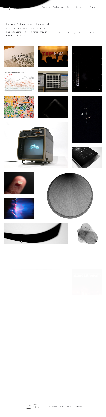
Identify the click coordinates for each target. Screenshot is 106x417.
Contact (79, 7)
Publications (58, 7)
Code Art (65, 33)
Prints (92, 7)
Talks (99, 33)
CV (68, 7)
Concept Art (89, 33)
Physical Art (76, 33)
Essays (98, 36)
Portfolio (46, 7)
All (57, 33)
